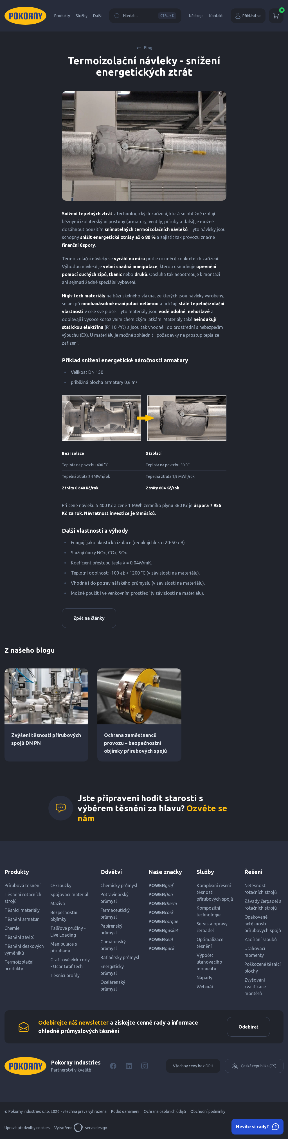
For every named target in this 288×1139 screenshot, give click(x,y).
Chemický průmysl (118, 885)
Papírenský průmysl (111, 929)
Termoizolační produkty (18, 965)
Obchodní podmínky (207, 1111)
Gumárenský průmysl (113, 945)
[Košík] (276, 15)
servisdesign (90, 1127)
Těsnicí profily (65, 975)
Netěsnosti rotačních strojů (260, 889)
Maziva (57, 903)
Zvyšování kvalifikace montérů (255, 986)
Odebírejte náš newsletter (73, 1022)
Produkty (62, 15)
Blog (144, 48)
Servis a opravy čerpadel (212, 927)
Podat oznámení (125, 1111)
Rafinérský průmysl (119, 957)
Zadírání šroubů (260, 939)
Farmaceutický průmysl (115, 913)
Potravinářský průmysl (114, 898)
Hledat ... (145, 15)
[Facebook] (113, 1066)
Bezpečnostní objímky (63, 916)
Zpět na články (89, 618)
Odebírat (248, 1026)
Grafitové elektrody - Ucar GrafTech (70, 963)
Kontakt (216, 15)
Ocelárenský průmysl (112, 985)
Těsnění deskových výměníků (24, 949)
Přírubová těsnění (22, 885)
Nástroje (196, 15)
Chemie (11, 928)
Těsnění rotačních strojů (22, 898)
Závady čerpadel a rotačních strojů (263, 904)
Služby (81, 15)
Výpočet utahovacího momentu (209, 962)
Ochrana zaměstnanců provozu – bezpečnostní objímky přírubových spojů (135, 743)
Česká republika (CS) (254, 1066)
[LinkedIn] (128, 1066)
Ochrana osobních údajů (165, 1111)
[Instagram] (144, 1066)
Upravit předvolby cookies (27, 1128)
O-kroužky (60, 885)
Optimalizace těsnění (210, 943)
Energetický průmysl (112, 970)
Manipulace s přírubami (63, 947)
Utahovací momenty (254, 952)
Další (97, 15)
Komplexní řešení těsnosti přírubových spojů (215, 892)
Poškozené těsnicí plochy (262, 967)
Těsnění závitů (19, 937)
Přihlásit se (248, 15)
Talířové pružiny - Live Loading (68, 931)
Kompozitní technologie (208, 911)
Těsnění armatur (21, 919)
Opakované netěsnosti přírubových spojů (262, 923)
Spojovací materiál (69, 894)
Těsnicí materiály (22, 910)
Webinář (205, 986)
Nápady (204, 977)
